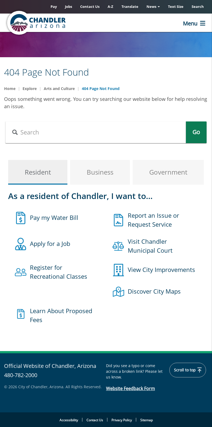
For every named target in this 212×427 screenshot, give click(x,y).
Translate (129, 6)
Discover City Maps (154, 291)
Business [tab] (100, 172)
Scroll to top (188, 370)
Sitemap (146, 420)
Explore (30, 88)
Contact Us (89, 6)
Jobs (68, 6)
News (153, 6)
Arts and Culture (59, 88)
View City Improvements (161, 269)
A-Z (110, 6)
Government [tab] (168, 172)
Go (196, 132)
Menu (190, 23)
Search (198, 6)
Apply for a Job (50, 243)
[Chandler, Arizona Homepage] (58, 23)
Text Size (175, 6)
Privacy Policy (121, 420)
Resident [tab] (38, 172)
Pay (54, 6)
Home (9, 88)
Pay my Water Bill (54, 217)
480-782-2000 (20, 375)
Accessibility (69, 420)
